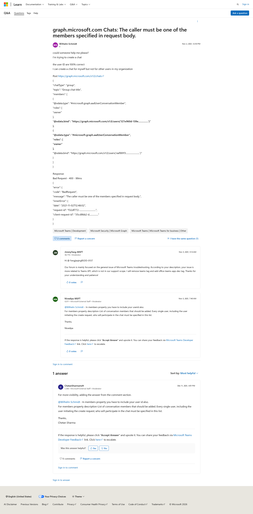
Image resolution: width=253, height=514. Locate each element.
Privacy (70, 504)
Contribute (58, 504)
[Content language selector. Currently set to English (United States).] (19, 496)
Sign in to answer (61, 479)
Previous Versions (29, 504)
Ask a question (240, 13)
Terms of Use (118, 504)
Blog (44, 504)
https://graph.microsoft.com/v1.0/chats (80, 76)
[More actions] (197, 21)
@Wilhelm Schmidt (74, 307)
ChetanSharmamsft (74, 385)
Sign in (245, 4)
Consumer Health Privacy (93, 504)
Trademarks (157, 504)
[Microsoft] (6, 4)
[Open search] (238, 4)
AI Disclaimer (10, 504)
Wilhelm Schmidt (68, 43)
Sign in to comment (63, 364)
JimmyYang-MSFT (74, 251)
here (89, 343)
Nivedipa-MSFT (72, 298)
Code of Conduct (137, 504)
